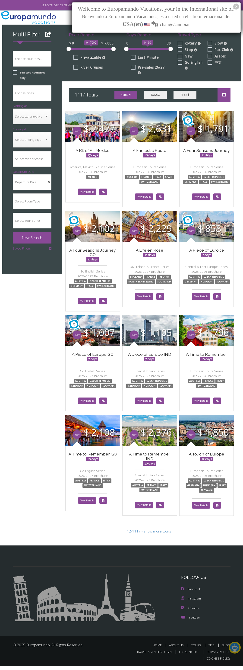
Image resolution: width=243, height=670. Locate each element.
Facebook (191, 593)
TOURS (197, 649)
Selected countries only (30, 73)
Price (185, 96)
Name (125, 96)
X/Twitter (190, 612)
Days (155, 96)
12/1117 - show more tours (149, 536)
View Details (87, 194)
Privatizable (89, 58)
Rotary (189, 43)
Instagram (191, 602)
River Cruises (88, 68)
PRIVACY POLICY (216, 655)
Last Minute (144, 58)
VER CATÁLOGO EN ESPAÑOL (46, 5)
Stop (187, 50)
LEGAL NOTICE (187, 655)
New (185, 57)
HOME (159, 649)
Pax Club (221, 50)
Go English (191, 66)
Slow (217, 43)
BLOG (226, 649)
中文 (215, 64)
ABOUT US (178, 649)
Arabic (217, 57)
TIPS (212, 649)
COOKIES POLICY (217, 662)
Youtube (190, 621)
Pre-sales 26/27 (148, 71)
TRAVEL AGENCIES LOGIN (151, 655)
